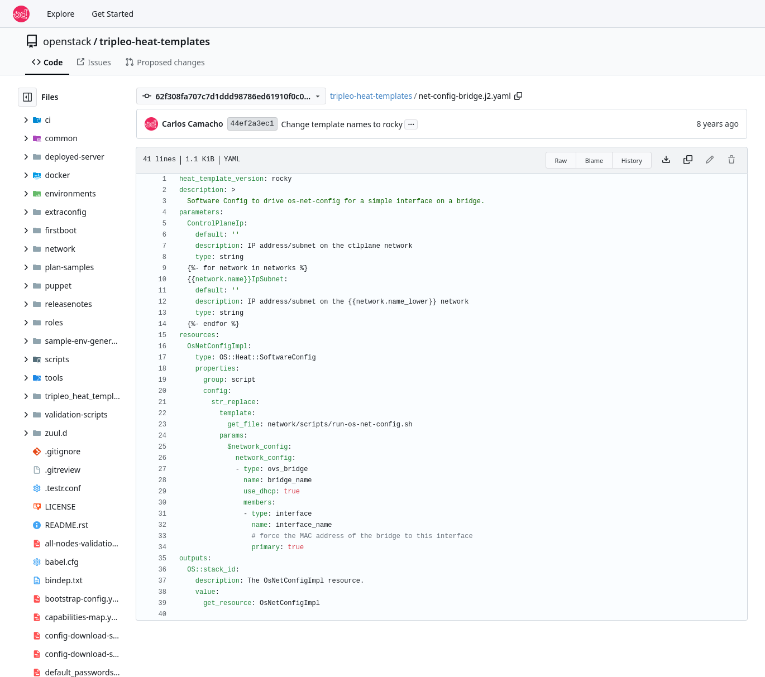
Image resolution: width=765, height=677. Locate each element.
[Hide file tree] (27, 97)
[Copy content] (688, 160)
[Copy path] (518, 96)
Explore (60, 13)
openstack (67, 41)
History (631, 160)
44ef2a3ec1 (252, 123)
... (411, 123)
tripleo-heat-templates (154, 41)
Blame (594, 160)
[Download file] (666, 160)
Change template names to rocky (342, 124)
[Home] (21, 14)
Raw (561, 160)
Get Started (112, 13)
